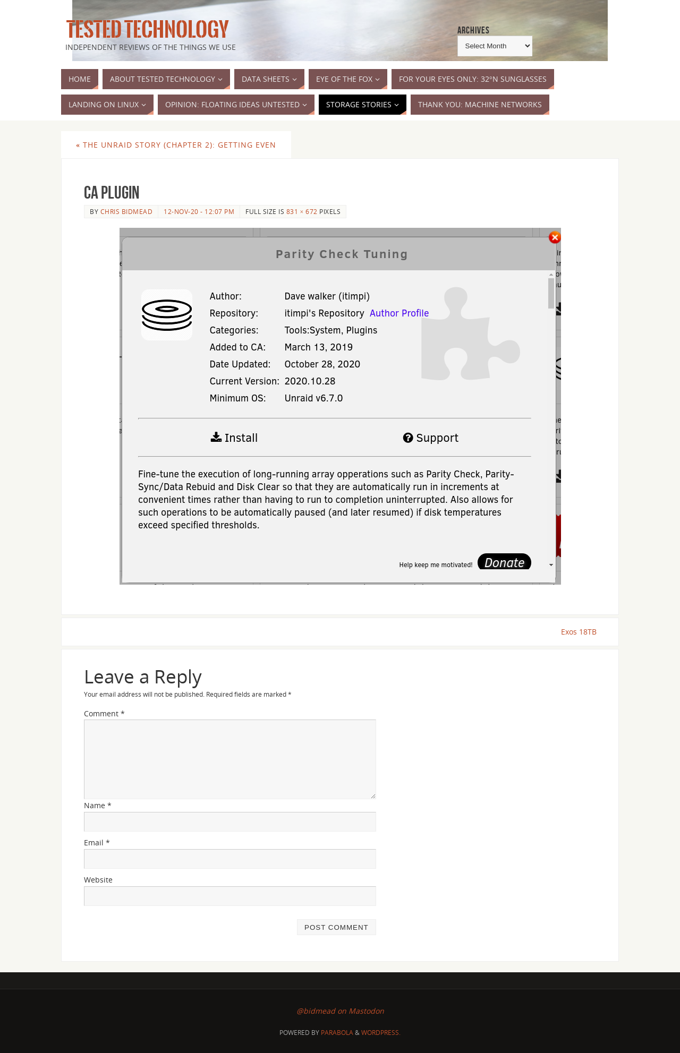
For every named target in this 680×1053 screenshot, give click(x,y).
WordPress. (381, 1032)
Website (98, 880)
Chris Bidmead (126, 211)
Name (98, 806)
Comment (104, 713)
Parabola (337, 1032)
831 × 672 (302, 211)
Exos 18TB (578, 632)
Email (97, 842)
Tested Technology (145, 29)
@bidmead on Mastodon (340, 1011)
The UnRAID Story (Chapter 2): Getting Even (176, 145)
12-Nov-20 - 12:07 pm (199, 211)
